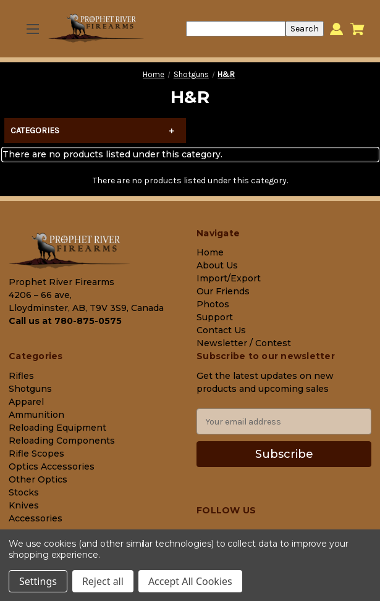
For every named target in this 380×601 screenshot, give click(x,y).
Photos (212, 304)
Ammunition (36, 414)
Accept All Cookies (190, 581)
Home (210, 252)
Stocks (24, 492)
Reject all (103, 581)
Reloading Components (62, 440)
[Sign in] (336, 28)
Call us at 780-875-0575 (65, 320)
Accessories (35, 518)
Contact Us (221, 330)
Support (214, 317)
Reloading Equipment (57, 427)
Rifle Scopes (36, 453)
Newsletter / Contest (243, 343)
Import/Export (228, 278)
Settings (38, 581)
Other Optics (38, 479)
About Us (217, 265)
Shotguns (30, 388)
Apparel (26, 401)
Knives (24, 505)
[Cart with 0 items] (357, 29)
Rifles (21, 375)
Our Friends (223, 291)
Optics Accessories (52, 466)
